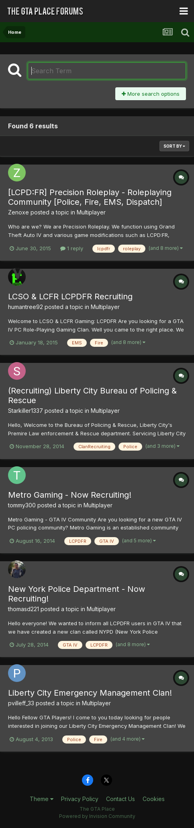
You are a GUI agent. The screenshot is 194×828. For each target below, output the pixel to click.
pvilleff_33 (21, 703)
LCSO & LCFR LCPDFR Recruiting (70, 296)
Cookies (154, 798)
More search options (151, 94)
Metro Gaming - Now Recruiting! (69, 495)
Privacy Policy (79, 798)
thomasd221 (23, 609)
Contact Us (120, 798)
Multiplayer (91, 212)
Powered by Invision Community (97, 816)
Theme (41, 798)
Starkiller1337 (25, 410)
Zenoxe (18, 212)
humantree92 (25, 306)
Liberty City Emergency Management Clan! (90, 693)
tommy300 (22, 505)
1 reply (71, 248)
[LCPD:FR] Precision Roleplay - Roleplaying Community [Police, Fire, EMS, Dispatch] (90, 197)
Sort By (174, 146)
